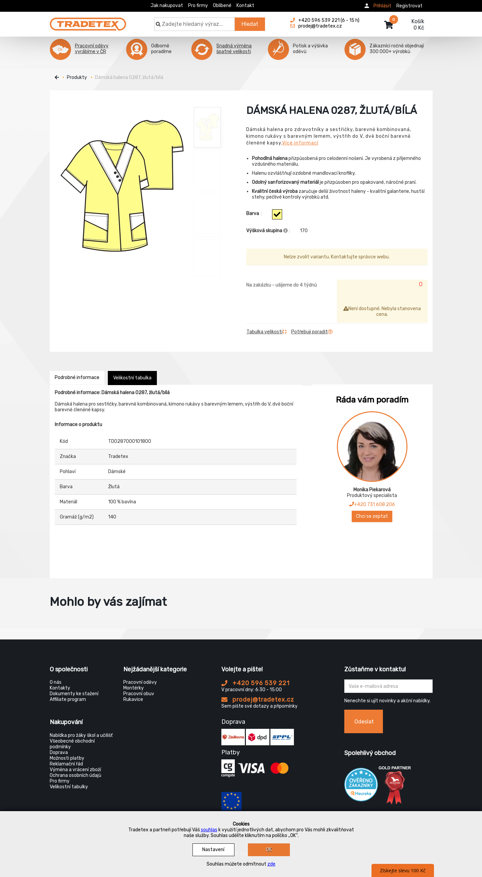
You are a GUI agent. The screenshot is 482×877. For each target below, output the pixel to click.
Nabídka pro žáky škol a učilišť (81, 735)
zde (271, 864)
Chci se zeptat (372, 516)
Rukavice (133, 699)
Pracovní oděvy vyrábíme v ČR (91, 48)
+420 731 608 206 (372, 504)
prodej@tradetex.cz (257, 699)
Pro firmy (198, 5)
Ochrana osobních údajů (75, 775)
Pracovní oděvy (140, 682)
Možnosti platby (67, 758)
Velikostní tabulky (69, 787)
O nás (55, 682)
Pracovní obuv (138, 694)
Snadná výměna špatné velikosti (234, 48)
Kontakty (60, 688)
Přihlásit (382, 6)
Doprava (59, 752)
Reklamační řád (66, 764)
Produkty (77, 77)
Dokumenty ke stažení (74, 694)
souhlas (209, 830)
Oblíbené (222, 5)
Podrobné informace (77, 377)
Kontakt (245, 5)
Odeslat (364, 721)
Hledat (250, 24)
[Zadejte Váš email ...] (388, 686)
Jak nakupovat (166, 5)
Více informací (300, 143)
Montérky (133, 688)
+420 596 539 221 (255, 683)
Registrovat (409, 6)
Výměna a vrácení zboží (75, 769)
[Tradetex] (88, 20)
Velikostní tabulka (132, 378)
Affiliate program (68, 699)
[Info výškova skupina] (285, 231)
